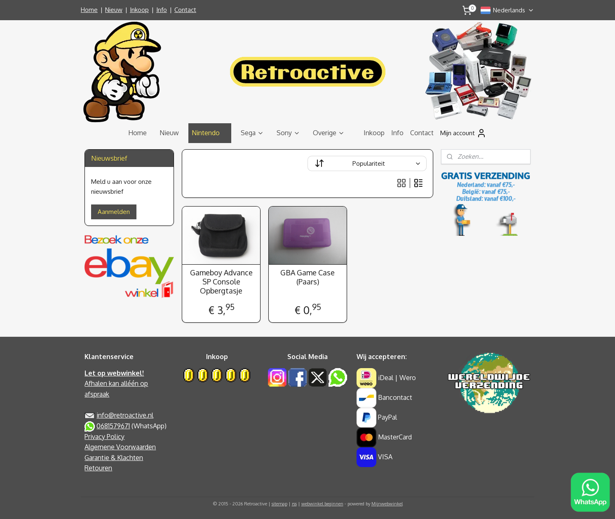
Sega (252, 133)
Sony (288, 133)
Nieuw (113, 10)
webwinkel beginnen (322, 504)
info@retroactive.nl (124, 415)
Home (89, 10)
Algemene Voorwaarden (120, 447)
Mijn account (463, 133)
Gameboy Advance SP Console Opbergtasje (221, 281)
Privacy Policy (104, 436)
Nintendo (210, 133)
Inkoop (139, 10)
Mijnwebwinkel (387, 504)
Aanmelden (114, 212)
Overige (329, 133)
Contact (185, 10)
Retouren (98, 468)
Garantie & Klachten (114, 457)
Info (161, 10)
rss (294, 504)
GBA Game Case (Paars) (307, 277)
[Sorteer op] (367, 163)
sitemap (279, 504)
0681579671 (113, 426)
